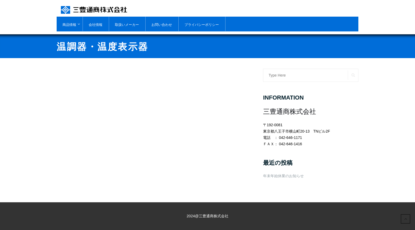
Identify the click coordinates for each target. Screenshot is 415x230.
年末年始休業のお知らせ (283, 176)
